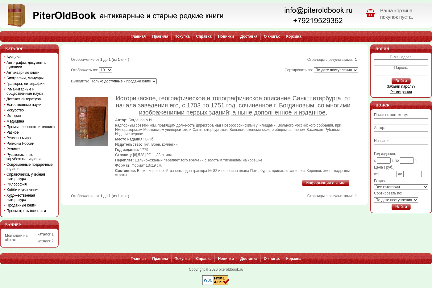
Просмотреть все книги (26, 211)
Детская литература (23, 99)
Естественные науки (23, 104)
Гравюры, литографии (25, 83)
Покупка (182, 36)
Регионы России (20, 143)
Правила (160, 36)
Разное (12, 132)
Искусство (15, 110)
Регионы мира (18, 138)
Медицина (15, 121)
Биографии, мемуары (25, 78)
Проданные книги (21, 205)
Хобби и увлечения (22, 190)
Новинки (226, 36)
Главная (138, 36)
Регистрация (401, 92)
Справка (203, 36)
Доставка (248, 36)
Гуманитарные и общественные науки (24, 91)
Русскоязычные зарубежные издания (24, 156)
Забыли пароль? (401, 86)
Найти (401, 206)
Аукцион (13, 57)
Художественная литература (20, 197)
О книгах (272, 36)
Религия (13, 149)
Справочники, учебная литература (25, 176)
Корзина (293, 36)
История (13, 116)
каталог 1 (46, 234)
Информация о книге (326, 183)
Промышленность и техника (30, 127)
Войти (401, 80)
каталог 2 (46, 241)
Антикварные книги (22, 72)
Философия (16, 184)
